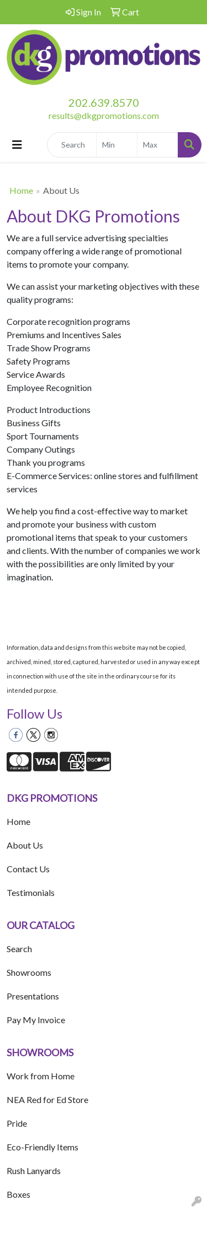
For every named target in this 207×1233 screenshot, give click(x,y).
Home (21, 190)
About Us (25, 845)
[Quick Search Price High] (157, 144)
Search (19, 948)
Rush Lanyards (34, 1170)
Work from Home (41, 1076)
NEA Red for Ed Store (47, 1099)
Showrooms (29, 972)
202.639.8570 (103, 102)
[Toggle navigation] (17, 145)
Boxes (18, 1194)
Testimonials (31, 892)
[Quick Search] (72, 144)
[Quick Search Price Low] (116, 144)
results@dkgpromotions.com (104, 115)
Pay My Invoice (36, 1019)
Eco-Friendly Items (42, 1147)
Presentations (33, 996)
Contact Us (28, 868)
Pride (17, 1123)
